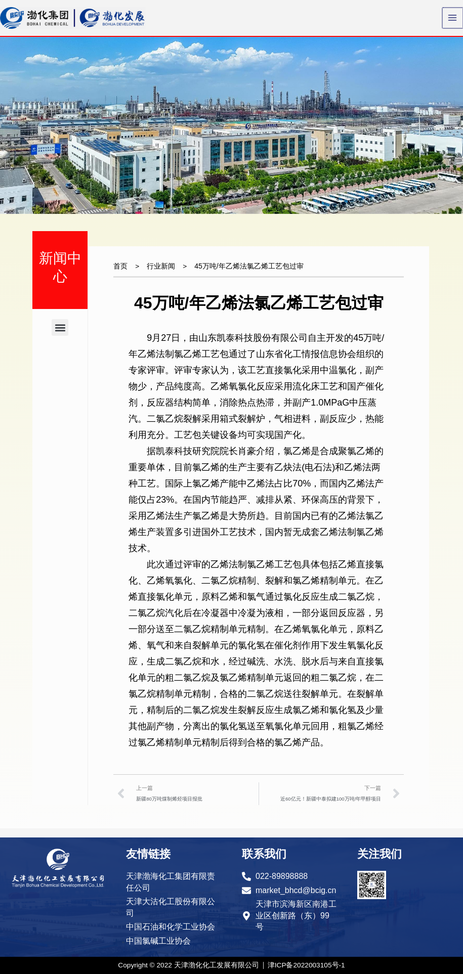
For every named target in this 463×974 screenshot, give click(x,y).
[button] (60, 337)
